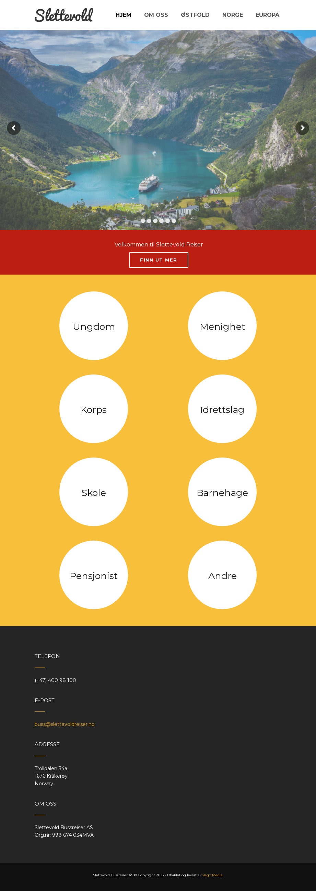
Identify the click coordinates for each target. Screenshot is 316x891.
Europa (267, 15)
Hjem (123, 15)
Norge (232, 15)
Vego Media (212, 875)
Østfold (195, 15)
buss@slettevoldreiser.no (65, 724)
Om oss (156, 15)
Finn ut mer (158, 260)
